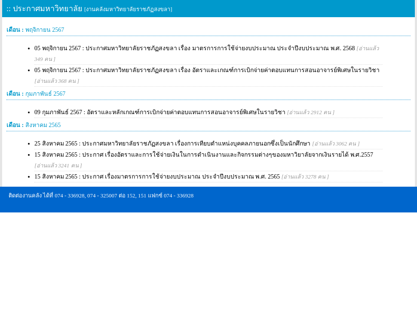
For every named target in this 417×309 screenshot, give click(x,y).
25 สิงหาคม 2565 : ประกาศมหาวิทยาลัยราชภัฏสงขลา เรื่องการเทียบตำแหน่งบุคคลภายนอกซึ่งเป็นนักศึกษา (197, 143)
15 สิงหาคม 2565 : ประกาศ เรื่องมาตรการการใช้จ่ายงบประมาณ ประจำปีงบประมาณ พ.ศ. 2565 (181, 176)
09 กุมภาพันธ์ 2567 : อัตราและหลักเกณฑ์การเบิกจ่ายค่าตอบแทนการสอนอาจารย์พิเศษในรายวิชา (184, 112)
